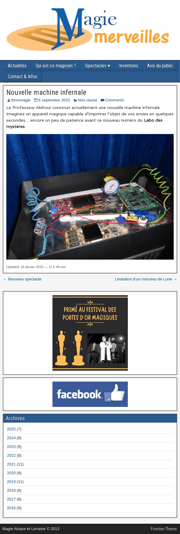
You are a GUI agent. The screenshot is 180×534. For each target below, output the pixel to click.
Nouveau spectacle (25, 279)
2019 (11, 481)
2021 (11, 464)
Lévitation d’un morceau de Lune (143, 279)
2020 (11, 473)
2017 (11, 499)
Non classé (87, 100)
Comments (114, 100)
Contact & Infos (22, 76)
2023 (11, 446)
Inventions (128, 66)
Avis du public (160, 66)
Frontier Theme (164, 529)
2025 (11, 429)
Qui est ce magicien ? (56, 66)
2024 (11, 438)
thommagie (20, 100)
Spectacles (95, 66)
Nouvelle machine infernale (46, 92)
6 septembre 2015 (54, 100)
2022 (11, 455)
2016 (11, 508)
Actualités (17, 66)
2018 (11, 490)
